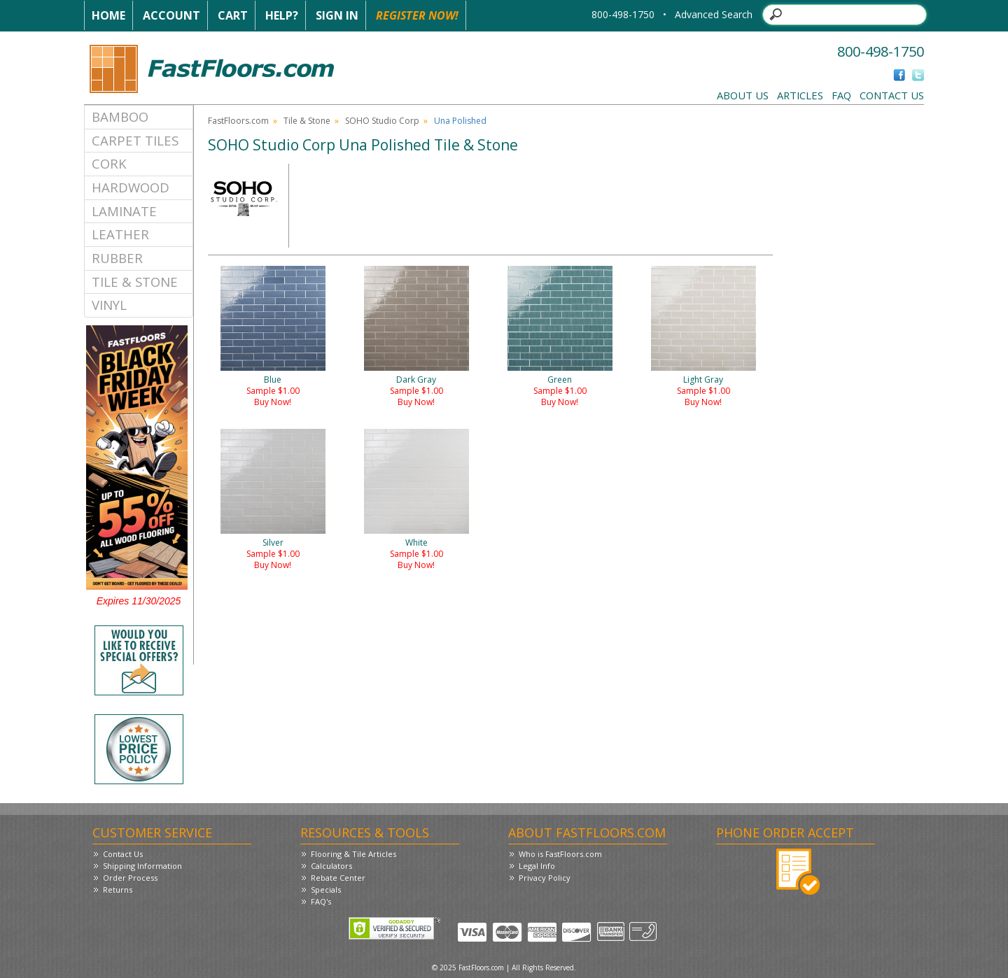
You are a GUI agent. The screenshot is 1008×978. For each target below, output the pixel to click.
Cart (233, 15)
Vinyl (109, 304)
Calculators (331, 865)
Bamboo (120, 116)
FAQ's (321, 901)
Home (108, 15)
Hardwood (130, 187)
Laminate (124, 211)
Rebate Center (338, 877)
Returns (117, 889)
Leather (120, 234)
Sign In (337, 15)
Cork (109, 163)
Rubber (117, 258)
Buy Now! (272, 402)
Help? (281, 15)
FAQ (841, 95)
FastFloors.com (238, 121)
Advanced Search (713, 14)
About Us (743, 95)
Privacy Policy (544, 877)
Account (171, 15)
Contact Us (892, 95)
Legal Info (537, 865)
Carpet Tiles (135, 140)
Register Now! (417, 15)
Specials (326, 889)
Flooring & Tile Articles (353, 854)
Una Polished (460, 121)
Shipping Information (142, 865)
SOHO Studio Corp (382, 121)
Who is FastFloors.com (560, 854)
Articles (800, 95)
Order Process (130, 877)
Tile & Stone (135, 281)
